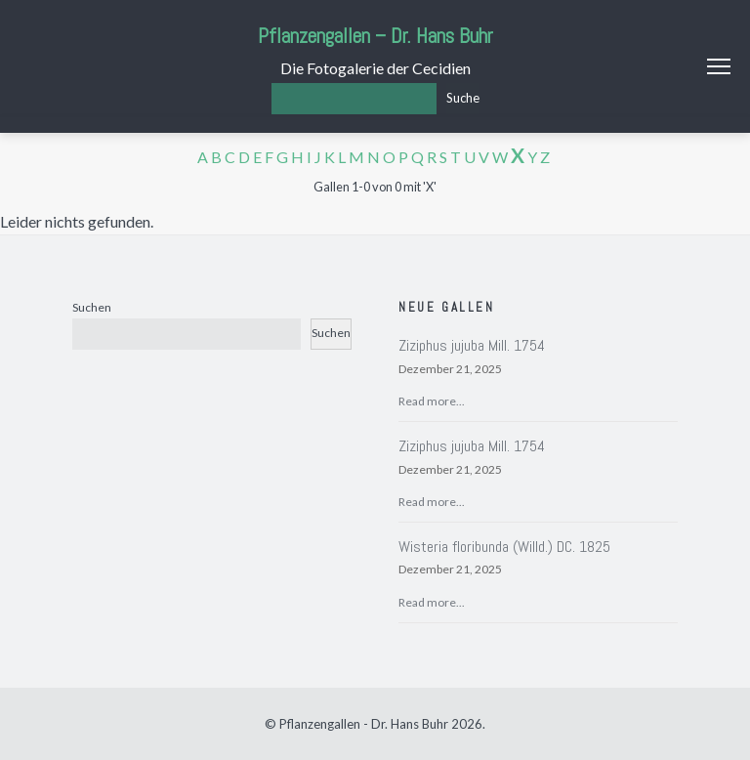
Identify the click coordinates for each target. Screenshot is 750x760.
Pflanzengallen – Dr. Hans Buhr (375, 35)
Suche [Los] (462, 98)
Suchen (91, 307)
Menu (718, 66)
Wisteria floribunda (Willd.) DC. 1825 (504, 546)
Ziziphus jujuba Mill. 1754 (471, 345)
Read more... (431, 401)
